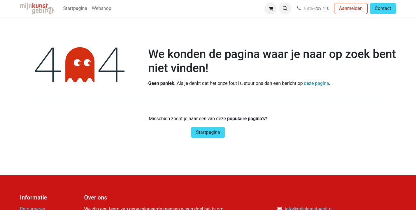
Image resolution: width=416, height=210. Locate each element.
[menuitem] (75, 8)
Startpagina (208, 132)
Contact (383, 8)
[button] (285, 8)
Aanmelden (351, 8)
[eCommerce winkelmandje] (270, 8)
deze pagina (316, 83)
